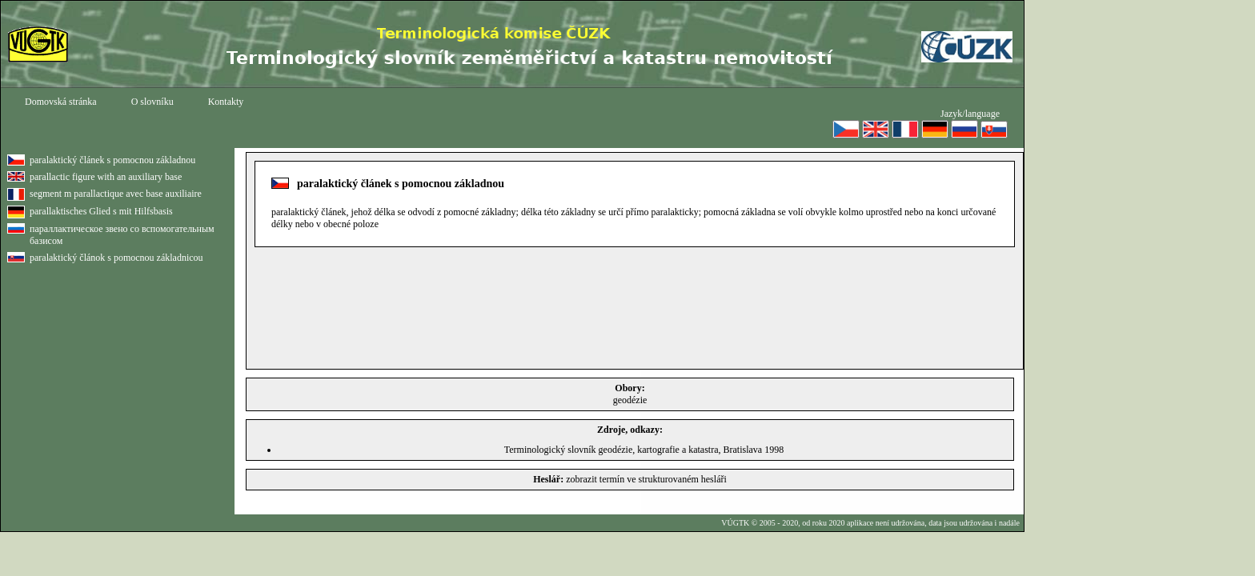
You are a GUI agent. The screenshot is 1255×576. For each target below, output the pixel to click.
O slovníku (152, 101)
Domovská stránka (61, 101)
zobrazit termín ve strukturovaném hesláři (646, 479)
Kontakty (226, 101)
